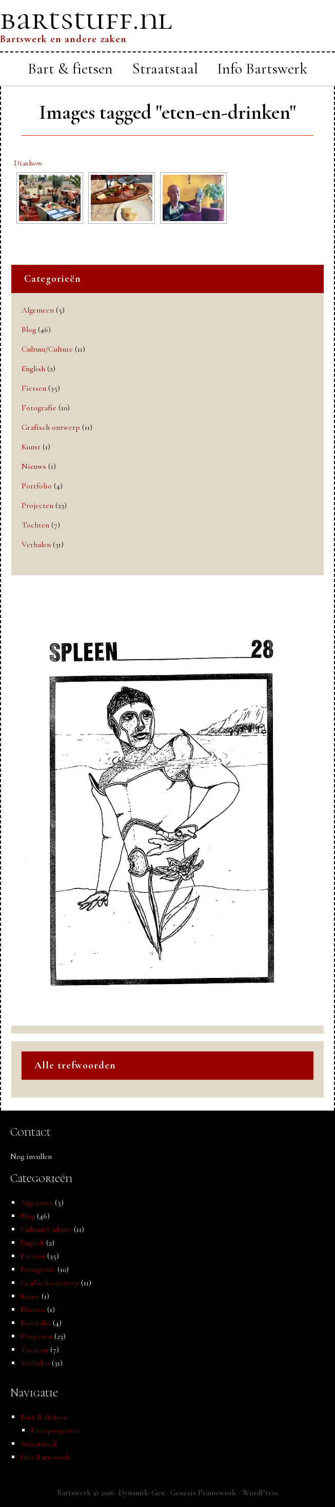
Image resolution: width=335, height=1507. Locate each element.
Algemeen (38, 310)
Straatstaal (38, 1444)
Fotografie (39, 408)
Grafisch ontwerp (51, 427)
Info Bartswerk (45, 1457)
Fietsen (34, 388)
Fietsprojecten (55, 1430)
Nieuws (34, 466)
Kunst (31, 447)
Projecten (37, 505)
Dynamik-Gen (142, 1492)
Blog (29, 329)
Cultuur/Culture (47, 349)
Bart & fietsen (44, 1417)
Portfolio (37, 486)
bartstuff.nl (86, 19)
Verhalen (36, 544)
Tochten (35, 525)
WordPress (260, 1492)
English (33, 369)
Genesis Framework (203, 1492)
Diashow (28, 163)
